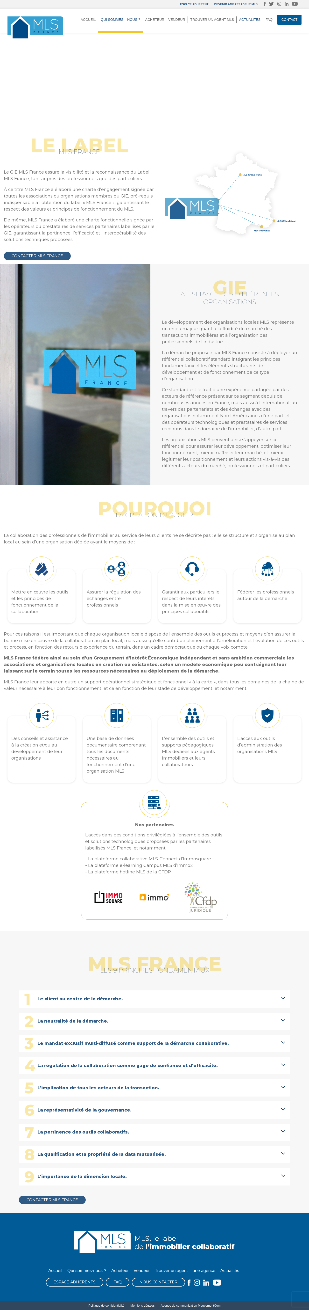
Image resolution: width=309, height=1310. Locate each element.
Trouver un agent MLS (212, 20)
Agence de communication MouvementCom (190, 1305)
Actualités (249, 20)
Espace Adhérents (75, 1282)
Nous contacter (158, 1282)
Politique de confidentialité (106, 1305)
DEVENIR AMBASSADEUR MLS (236, 4)
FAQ (269, 20)
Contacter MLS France (37, 256)
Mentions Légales (142, 1305)
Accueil (88, 20)
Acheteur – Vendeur (165, 20)
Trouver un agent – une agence (185, 1270)
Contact (289, 20)
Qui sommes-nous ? (86, 1270)
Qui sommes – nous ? (120, 20)
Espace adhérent (194, 4)
